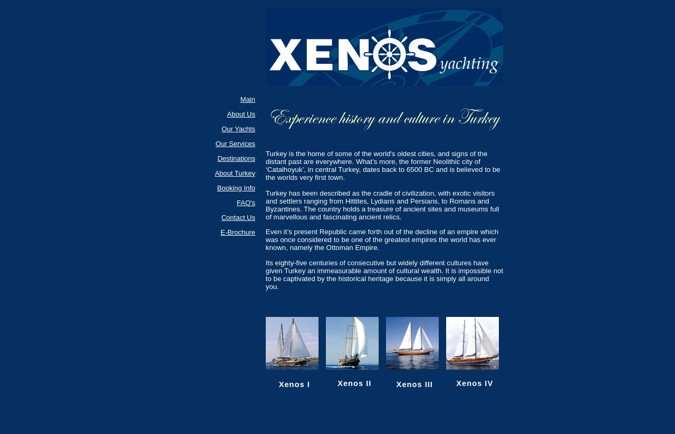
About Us (241, 114)
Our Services (235, 144)
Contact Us (238, 217)
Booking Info (236, 188)
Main (247, 99)
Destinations (236, 158)
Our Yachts (238, 129)
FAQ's (246, 203)
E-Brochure (237, 232)
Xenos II (354, 383)
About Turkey (235, 173)
